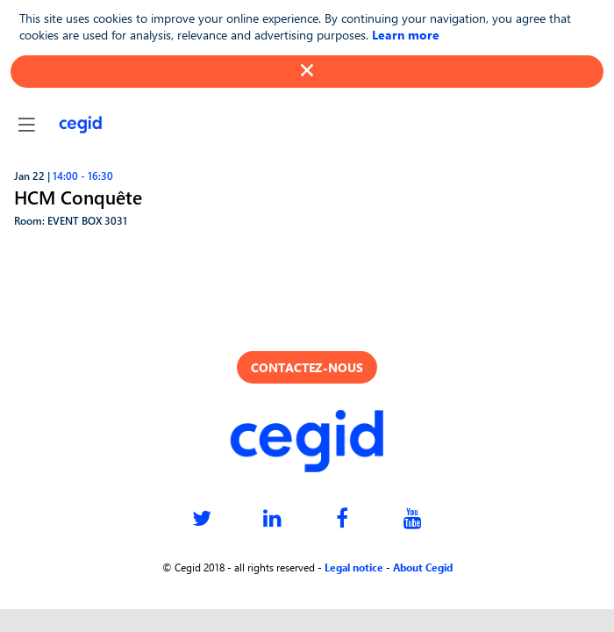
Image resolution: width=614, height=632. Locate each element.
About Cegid (423, 567)
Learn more (405, 34)
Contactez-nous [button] (307, 367)
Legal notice (354, 567)
